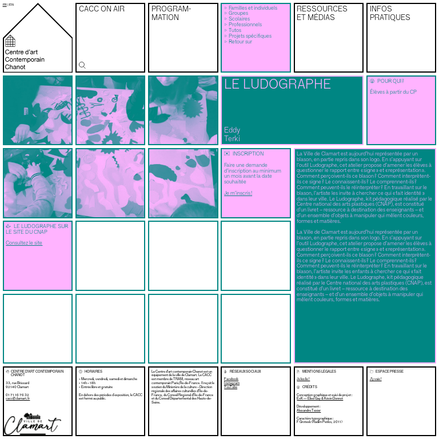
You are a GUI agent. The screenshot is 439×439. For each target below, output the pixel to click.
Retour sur (240, 42)
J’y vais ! (376, 379)
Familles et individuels (253, 8)
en (11, 4)
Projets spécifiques (250, 36)
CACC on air (102, 9)
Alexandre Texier (309, 410)
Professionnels (245, 24)
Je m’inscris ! (238, 193)
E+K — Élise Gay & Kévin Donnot (320, 398)
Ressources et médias (322, 13)
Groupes (238, 13)
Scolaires (239, 19)
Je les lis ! (303, 379)
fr (5, 4)
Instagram (232, 383)
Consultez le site (24, 243)
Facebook (231, 379)
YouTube (230, 387)
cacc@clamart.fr (18, 398)
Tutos (235, 30)
